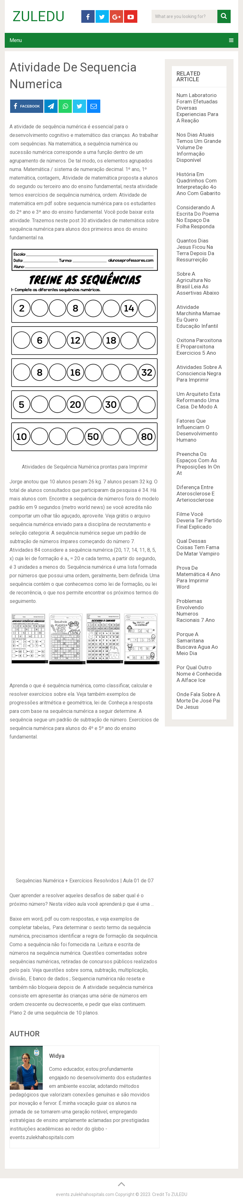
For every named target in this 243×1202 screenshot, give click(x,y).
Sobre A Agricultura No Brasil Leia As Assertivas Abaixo (198, 283)
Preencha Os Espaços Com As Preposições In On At (198, 463)
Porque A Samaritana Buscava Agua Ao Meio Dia (197, 643)
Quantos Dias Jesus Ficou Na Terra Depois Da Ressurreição (195, 250)
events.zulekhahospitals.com (85, 1194)
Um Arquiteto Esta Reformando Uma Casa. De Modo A (198, 400)
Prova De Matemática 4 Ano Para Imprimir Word (198, 577)
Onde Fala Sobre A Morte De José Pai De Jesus (198, 700)
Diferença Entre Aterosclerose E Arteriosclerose (196, 493)
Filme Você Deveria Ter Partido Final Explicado (199, 520)
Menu (15, 40)
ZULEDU (39, 16)
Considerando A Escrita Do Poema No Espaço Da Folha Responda (198, 217)
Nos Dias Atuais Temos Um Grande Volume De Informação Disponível (199, 147)
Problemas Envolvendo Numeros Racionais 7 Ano (196, 610)
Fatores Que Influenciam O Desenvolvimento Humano (197, 430)
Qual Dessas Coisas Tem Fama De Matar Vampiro (198, 547)
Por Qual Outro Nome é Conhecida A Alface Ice (199, 673)
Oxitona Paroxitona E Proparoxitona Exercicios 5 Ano (199, 346)
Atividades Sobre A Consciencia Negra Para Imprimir (199, 373)
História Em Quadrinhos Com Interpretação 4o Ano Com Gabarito (199, 183)
